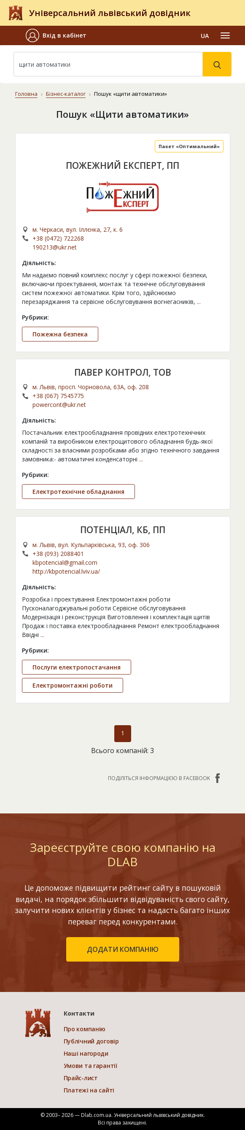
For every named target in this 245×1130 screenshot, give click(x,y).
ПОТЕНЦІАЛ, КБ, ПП (122, 530)
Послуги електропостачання (76, 667)
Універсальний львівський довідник (110, 13)
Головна (26, 94)
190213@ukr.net (54, 247)
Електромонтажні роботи (72, 685)
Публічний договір (91, 1041)
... (199, 302)
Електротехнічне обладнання (78, 492)
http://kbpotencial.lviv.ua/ (66, 571)
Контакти (79, 1013)
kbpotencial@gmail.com (64, 562)
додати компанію (123, 949)
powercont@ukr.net (59, 405)
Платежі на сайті (89, 1090)
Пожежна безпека (60, 334)
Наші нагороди (86, 1053)
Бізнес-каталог (66, 94)
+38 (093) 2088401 (58, 554)
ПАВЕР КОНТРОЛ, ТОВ (122, 372)
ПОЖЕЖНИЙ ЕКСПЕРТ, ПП (122, 165)
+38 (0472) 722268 (58, 238)
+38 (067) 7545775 (58, 396)
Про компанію (85, 1029)
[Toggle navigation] (225, 35)
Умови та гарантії (90, 1066)
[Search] (108, 64)
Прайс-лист (81, 1078)
